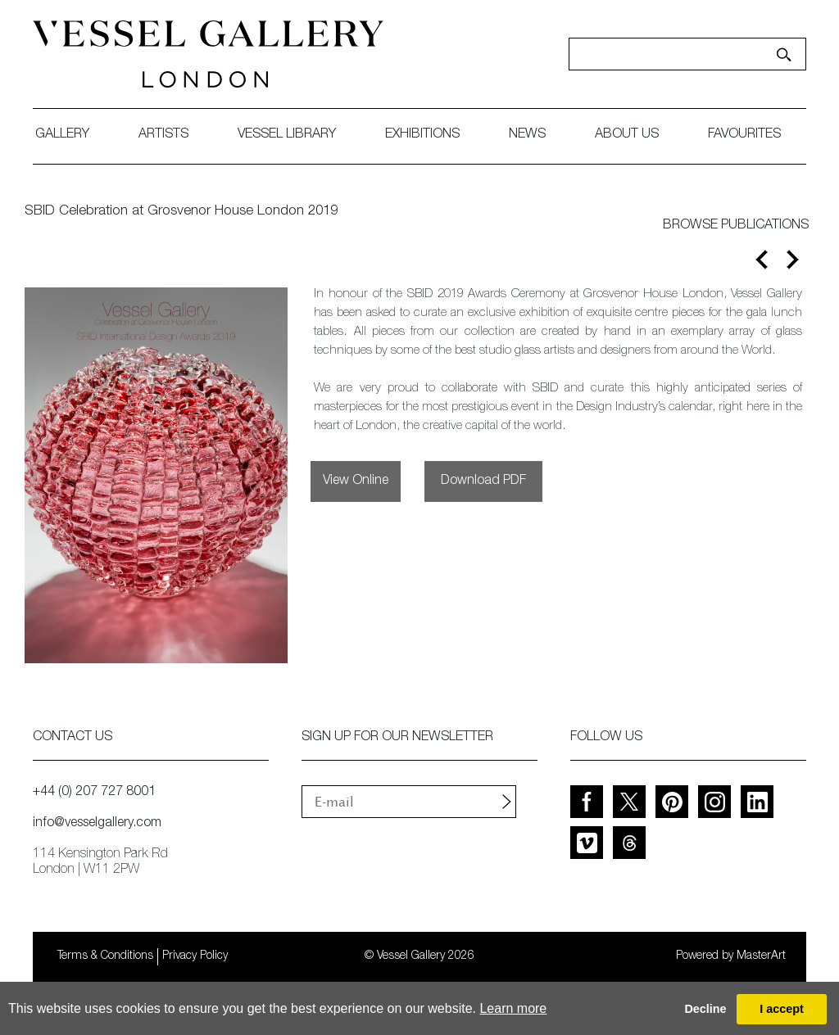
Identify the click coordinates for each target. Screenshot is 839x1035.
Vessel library (287, 135)
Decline (705, 1008)
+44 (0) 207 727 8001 (94, 792)
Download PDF (483, 481)
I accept (782, 1008)
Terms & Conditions (105, 956)
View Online (355, 481)
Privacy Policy (195, 956)
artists (163, 135)
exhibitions (422, 135)
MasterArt (761, 956)
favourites (744, 135)
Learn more (512, 1008)
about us (627, 135)
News (527, 135)
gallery (62, 135)
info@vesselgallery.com (97, 823)
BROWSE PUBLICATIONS (736, 226)
